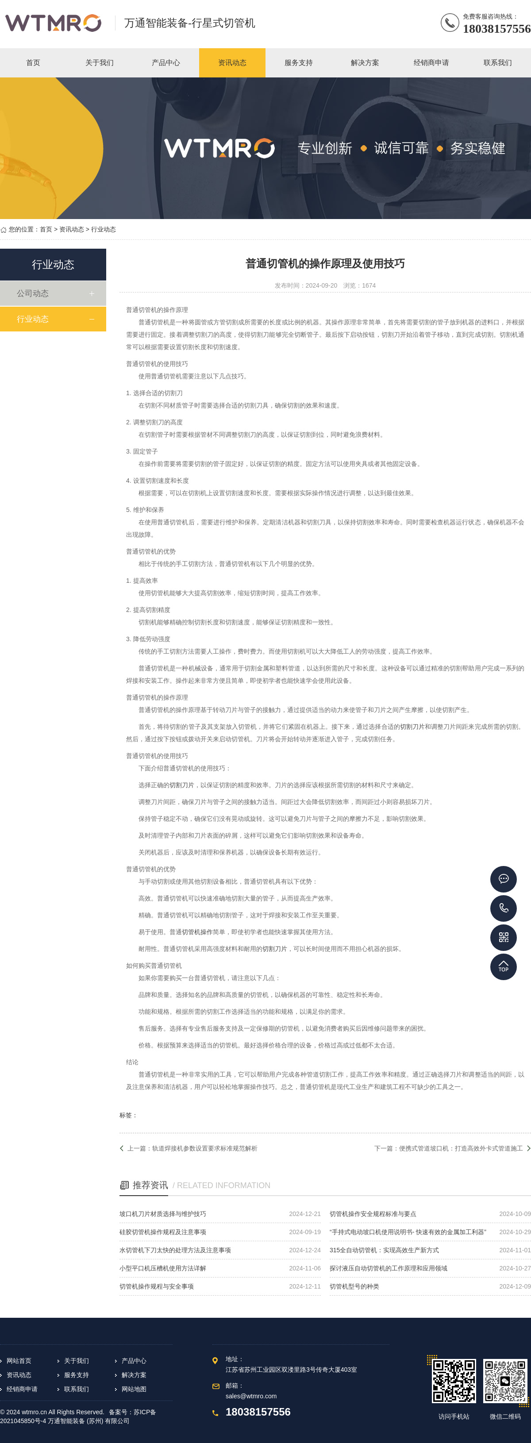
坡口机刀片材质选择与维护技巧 (162, 1213)
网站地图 (134, 1389)
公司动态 (34, 293)
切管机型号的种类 (354, 1286)
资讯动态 (71, 229)
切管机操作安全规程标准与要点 (373, 1213)
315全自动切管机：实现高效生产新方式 (384, 1250)
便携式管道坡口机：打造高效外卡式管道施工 (461, 1148)
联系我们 (76, 1389)
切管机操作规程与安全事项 (156, 1286)
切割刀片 (412, 726)
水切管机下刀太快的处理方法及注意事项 (175, 1250)
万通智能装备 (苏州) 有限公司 (89, 1420)
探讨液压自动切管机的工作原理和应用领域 (388, 1268)
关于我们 (76, 1360)
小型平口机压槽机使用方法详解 (162, 1268)
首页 (46, 229)
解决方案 (134, 1374)
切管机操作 (197, 931)
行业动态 (103, 229)
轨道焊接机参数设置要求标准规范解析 (205, 1148)
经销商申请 (22, 1389)
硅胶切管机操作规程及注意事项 (162, 1231)
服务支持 (76, 1374)
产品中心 (134, 1360)
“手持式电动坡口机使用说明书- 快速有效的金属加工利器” (408, 1231)
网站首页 (19, 1360)
